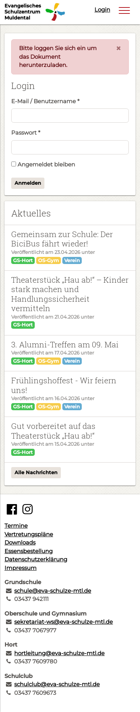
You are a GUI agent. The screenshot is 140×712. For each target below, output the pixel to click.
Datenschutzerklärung (35, 559)
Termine (16, 525)
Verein (72, 260)
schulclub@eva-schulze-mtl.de (57, 684)
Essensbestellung (28, 551)
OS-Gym (48, 260)
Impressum (20, 567)
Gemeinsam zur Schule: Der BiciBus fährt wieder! (62, 239)
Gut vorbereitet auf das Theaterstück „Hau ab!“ (53, 431)
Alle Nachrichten (36, 472)
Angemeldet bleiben (43, 164)
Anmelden (28, 183)
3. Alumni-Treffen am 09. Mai (65, 344)
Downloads (19, 542)
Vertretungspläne (28, 534)
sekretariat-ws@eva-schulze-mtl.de (63, 621)
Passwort (25, 132)
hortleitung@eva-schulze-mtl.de (59, 653)
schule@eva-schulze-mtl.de (52, 590)
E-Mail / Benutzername (45, 101)
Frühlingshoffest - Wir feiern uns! (63, 385)
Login (102, 9)
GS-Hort (23, 260)
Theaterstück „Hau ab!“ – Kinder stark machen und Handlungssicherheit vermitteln (69, 293)
